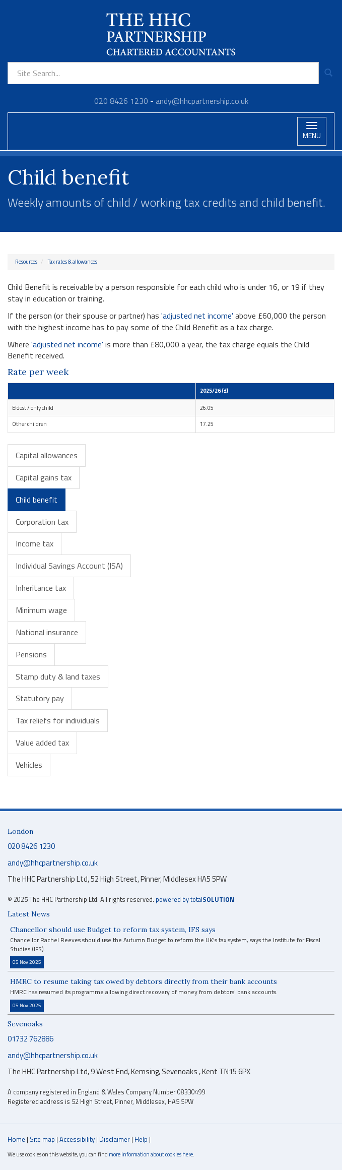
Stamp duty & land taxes (58, 676)
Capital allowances (47, 455)
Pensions (31, 654)
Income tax (34, 543)
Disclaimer (114, 1139)
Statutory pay (40, 698)
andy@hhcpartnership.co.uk (202, 101)
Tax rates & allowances (72, 262)
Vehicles (29, 765)
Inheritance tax (41, 588)
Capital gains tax (44, 477)
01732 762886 (30, 1038)
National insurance (47, 632)
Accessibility (77, 1139)
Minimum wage (41, 610)
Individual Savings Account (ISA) (69, 566)
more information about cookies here (151, 1154)
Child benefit (36, 500)
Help (141, 1139)
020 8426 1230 (121, 101)
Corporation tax (42, 522)
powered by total (195, 899)
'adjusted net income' (197, 316)
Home (16, 1139)
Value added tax (42, 742)
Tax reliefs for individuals (58, 720)
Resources (26, 262)
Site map (42, 1139)
